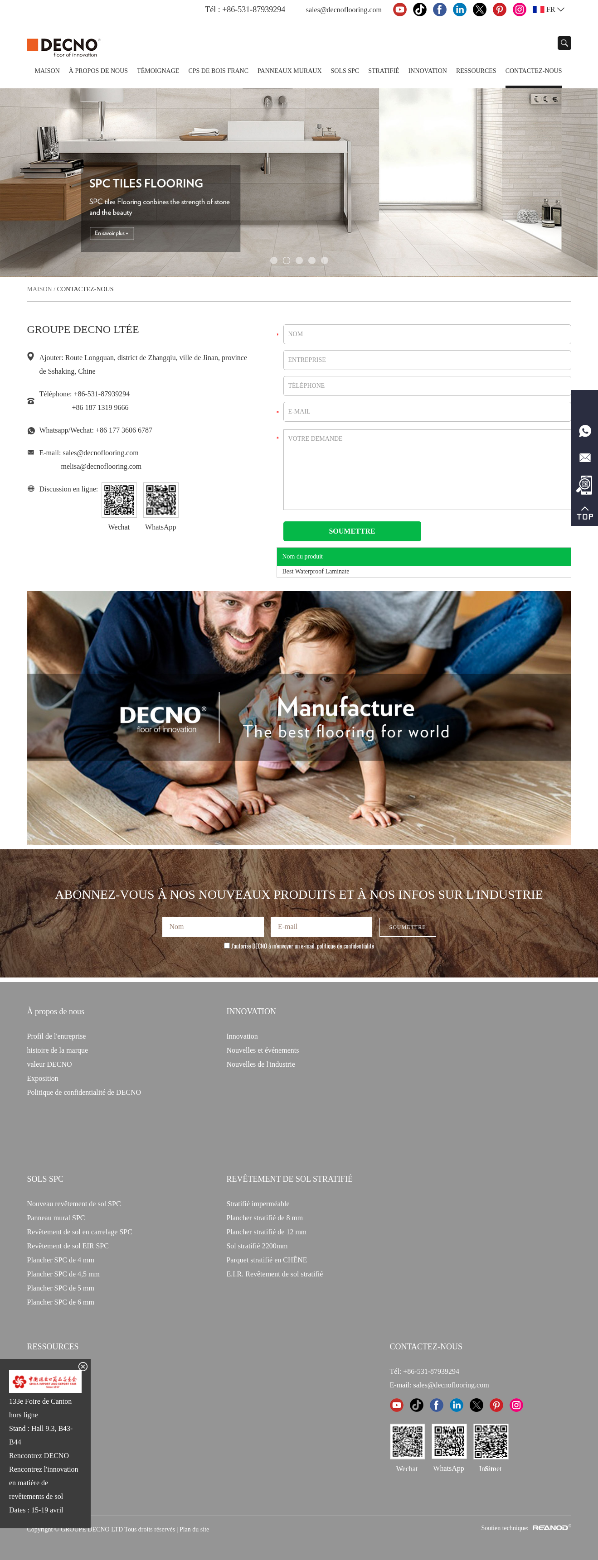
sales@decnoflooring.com (344, 10)
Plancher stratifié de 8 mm (264, 1218)
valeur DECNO (49, 1064)
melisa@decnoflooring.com (101, 466)
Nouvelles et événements (262, 1050)
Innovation (427, 70)
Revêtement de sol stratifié (289, 1179)
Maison (47, 70)
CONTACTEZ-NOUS (426, 1346)
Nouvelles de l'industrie (260, 1064)
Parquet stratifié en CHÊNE (266, 1260)
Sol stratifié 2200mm (256, 1246)
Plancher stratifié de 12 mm (266, 1232)
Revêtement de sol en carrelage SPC (79, 1232)
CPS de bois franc (218, 70)
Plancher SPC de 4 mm (60, 1260)
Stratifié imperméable (257, 1204)
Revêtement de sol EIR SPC (68, 1246)
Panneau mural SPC (56, 1218)
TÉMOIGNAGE (158, 70)
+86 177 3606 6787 (124, 430)
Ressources (476, 70)
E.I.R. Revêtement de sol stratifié (274, 1274)
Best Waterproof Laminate (316, 571)
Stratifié (383, 70)
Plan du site (194, 1529)
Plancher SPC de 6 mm (60, 1302)
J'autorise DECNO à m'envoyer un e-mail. (299, 945)
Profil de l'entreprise (56, 1036)
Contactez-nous (534, 70)
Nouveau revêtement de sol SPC (74, 1204)
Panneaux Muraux (289, 70)
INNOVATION (251, 1011)
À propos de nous (98, 70)
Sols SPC (345, 70)
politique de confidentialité (345, 945)
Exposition (42, 1078)
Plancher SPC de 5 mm (60, 1288)
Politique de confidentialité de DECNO (84, 1092)
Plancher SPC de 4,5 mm (63, 1274)
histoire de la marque (57, 1050)
